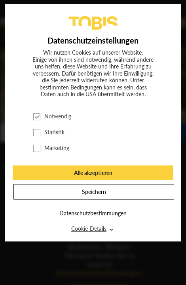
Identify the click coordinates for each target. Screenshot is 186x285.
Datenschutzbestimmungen (93, 213)
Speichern (94, 191)
